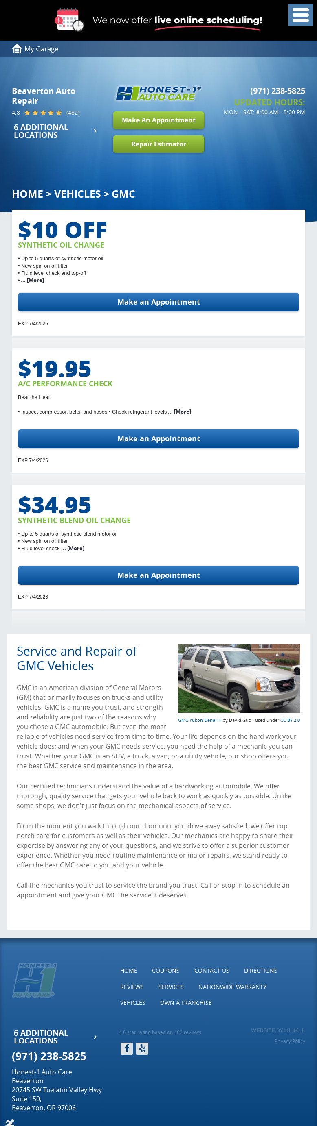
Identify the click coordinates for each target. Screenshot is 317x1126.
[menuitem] (129, 971)
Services (171, 987)
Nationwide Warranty (232, 987)
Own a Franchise (186, 1002)
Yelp (142, 1049)
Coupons (166, 970)
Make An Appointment (159, 119)
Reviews (132, 987)
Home (27, 194)
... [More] (32, 280)
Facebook (127, 1049)
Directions (260, 970)
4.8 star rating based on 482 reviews (160, 1032)
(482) (72, 112)
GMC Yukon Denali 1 (199, 720)
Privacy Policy (290, 1041)
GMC (123, 194)
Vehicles (77, 194)
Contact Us (211, 970)
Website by (277, 1030)
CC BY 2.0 (290, 720)
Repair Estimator (158, 143)
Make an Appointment (158, 302)
